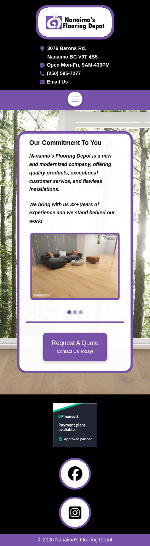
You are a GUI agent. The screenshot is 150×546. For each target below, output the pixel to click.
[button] (75, 99)
